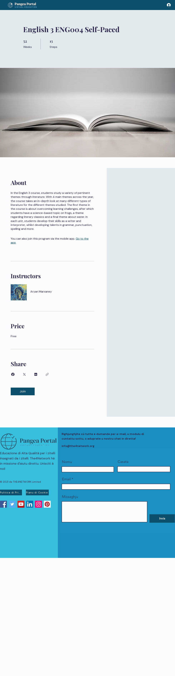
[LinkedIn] (29, 504)
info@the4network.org (78, 446)
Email (66, 479)
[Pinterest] (47, 504)
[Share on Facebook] (13, 374)
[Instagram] (38, 504)
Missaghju (70, 496)
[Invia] (162, 518)
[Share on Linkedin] (36, 374)
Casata (123, 461)
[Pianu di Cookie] (37, 492)
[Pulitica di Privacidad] (11, 492)
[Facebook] (3, 504)
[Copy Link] (47, 374)
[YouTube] (21, 504)
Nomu (67, 462)
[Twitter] (12, 504)
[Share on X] (24, 374)
